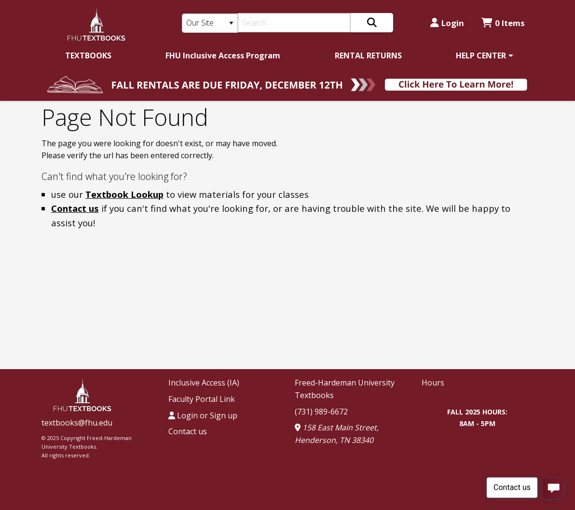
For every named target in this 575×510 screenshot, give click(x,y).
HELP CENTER (481, 55)
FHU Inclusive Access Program (222, 55)
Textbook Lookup (124, 194)
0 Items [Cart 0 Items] (503, 22)
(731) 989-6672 (321, 411)
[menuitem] (88, 55)
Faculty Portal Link (201, 399)
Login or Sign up (202, 415)
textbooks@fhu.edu (76, 422)
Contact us (75, 208)
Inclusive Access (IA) (203, 382)
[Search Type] (210, 23)
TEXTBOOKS (88, 55)
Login (447, 22)
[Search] (294, 22)
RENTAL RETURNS (368, 55)
